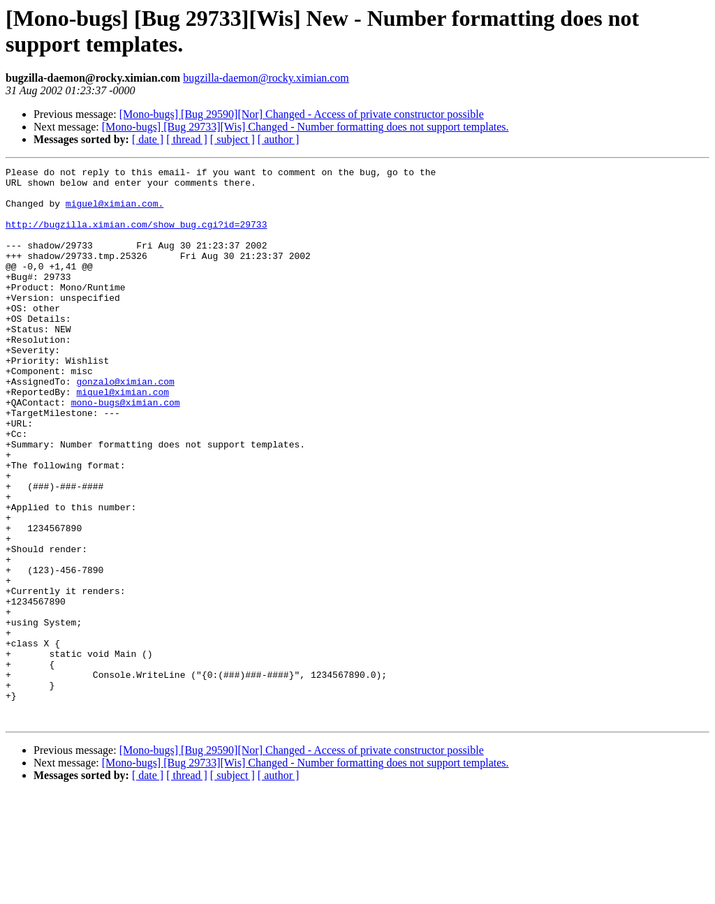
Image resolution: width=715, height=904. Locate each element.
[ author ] (279, 139)
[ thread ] (186, 139)
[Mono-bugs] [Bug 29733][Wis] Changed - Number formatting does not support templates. (305, 127)
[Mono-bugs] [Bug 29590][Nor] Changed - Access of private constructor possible (301, 114)
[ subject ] (232, 139)
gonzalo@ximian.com (125, 425)
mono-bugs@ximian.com (125, 450)
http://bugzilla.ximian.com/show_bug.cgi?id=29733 (136, 236)
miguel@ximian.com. (114, 211)
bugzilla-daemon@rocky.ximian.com (266, 78)
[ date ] (147, 139)
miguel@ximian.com (122, 437)
